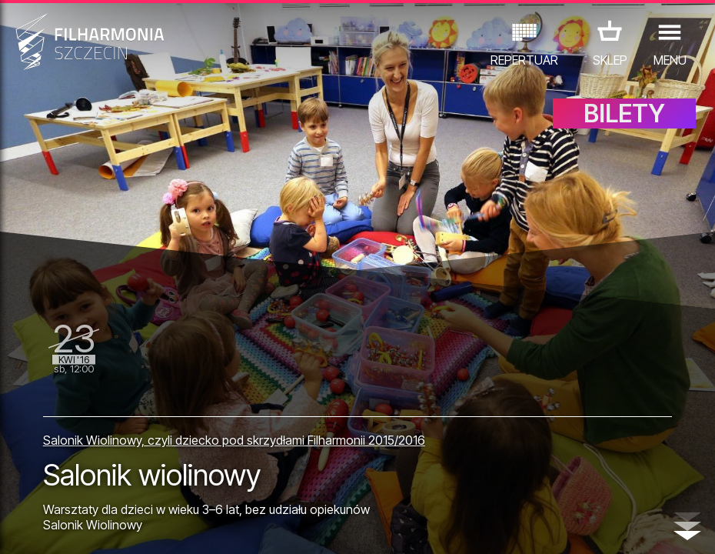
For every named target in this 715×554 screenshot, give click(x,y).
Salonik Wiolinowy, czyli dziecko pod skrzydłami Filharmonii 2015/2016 (234, 440)
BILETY (624, 113)
